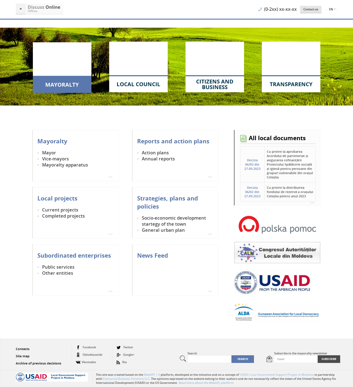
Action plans (155, 153)
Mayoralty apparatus (65, 165)
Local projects (57, 198)
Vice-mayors (55, 159)
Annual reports (158, 159)
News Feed (152, 255)
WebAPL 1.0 (152, 375)
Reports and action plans (173, 141)
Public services (58, 267)
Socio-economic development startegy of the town (174, 221)
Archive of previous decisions (38, 363)
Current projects (60, 210)
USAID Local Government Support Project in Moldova (277, 375)
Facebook (86, 347)
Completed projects (63, 216)
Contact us (310, 9)
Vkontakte (86, 360)
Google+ (125, 354)
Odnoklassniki (89, 354)
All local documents (277, 138)
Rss (121, 360)
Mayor (49, 153)
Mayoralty (52, 141)
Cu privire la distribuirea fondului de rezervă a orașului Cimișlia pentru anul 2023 (290, 191)
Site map (22, 356)
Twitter (124, 347)
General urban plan (163, 230)
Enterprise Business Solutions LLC (126, 379)
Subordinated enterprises (74, 255)
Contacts (22, 349)
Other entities (57, 273)
